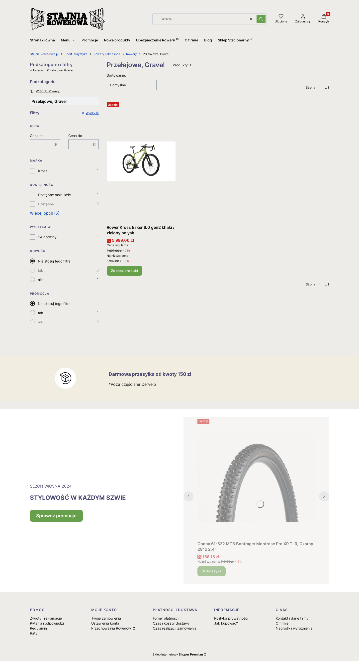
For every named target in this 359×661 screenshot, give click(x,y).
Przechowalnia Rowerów (111, 628)
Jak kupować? (226, 623)
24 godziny (47, 237)
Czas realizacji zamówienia (174, 628)
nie (40, 279)
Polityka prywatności (231, 618)
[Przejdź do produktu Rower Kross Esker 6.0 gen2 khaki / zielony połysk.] (141, 161)
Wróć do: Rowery (45, 91)
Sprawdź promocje (56, 515)
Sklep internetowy (178, 654)
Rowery (131, 54)
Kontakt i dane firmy (292, 618)
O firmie (282, 623)
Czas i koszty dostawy (171, 623)
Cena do (75, 135)
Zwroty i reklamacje (46, 618)
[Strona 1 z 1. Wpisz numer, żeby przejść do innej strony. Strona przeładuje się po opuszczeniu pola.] (320, 87)
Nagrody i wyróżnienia (294, 628)
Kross (42, 171)
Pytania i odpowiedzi (47, 623)
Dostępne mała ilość (54, 195)
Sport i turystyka (76, 54)
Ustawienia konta (105, 623)
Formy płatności (166, 618)
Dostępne (46, 204)
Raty (33, 633)
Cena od (37, 135)
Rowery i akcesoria (106, 54)
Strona (310, 87)
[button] (261, 19)
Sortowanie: (116, 75)
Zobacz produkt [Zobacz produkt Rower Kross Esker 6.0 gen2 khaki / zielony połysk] (124, 270)
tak (40, 270)
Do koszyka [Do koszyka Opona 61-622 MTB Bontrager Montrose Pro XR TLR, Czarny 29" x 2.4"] (211, 571)
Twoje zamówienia (106, 618)
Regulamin (38, 628)
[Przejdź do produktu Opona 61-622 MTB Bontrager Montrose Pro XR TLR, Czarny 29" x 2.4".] (256, 478)
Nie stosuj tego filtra (54, 261)
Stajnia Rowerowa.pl (44, 54)
